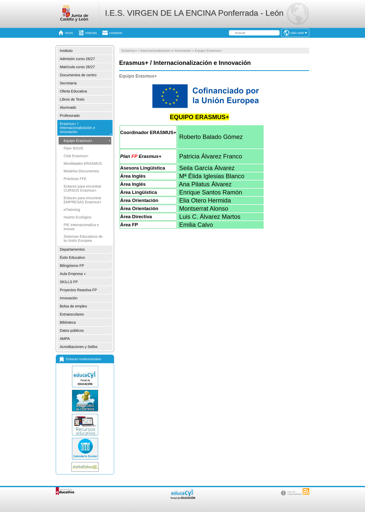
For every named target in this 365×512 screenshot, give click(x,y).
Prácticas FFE (75, 179)
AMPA (65, 339)
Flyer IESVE (73, 148)
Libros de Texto (72, 99)
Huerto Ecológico (78, 217)
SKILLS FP (69, 282)
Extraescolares (72, 314)
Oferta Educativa (73, 91)
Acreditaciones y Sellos (79, 347)
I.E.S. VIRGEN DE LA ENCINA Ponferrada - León (194, 12)
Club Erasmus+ (76, 156)
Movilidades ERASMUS (83, 163)
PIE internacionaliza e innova (81, 227)
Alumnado (68, 107)
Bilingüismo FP (72, 266)
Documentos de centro (78, 75)
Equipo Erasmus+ (78, 141)
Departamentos (72, 249)
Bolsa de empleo (73, 306)
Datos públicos (72, 330)
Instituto (66, 51)
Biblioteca (68, 322)
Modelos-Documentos (81, 171)
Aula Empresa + (73, 274)
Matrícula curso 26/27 (77, 67)
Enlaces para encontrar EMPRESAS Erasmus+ (82, 200)
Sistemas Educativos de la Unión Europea (83, 238)
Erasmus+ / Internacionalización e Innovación (77, 128)
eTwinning (72, 210)
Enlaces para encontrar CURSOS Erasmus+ (82, 188)
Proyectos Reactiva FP (78, 290)
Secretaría (68, 83)
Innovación (69, 298)
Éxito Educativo (72, 257)
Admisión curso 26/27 (77, 59)
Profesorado (70, 116)
